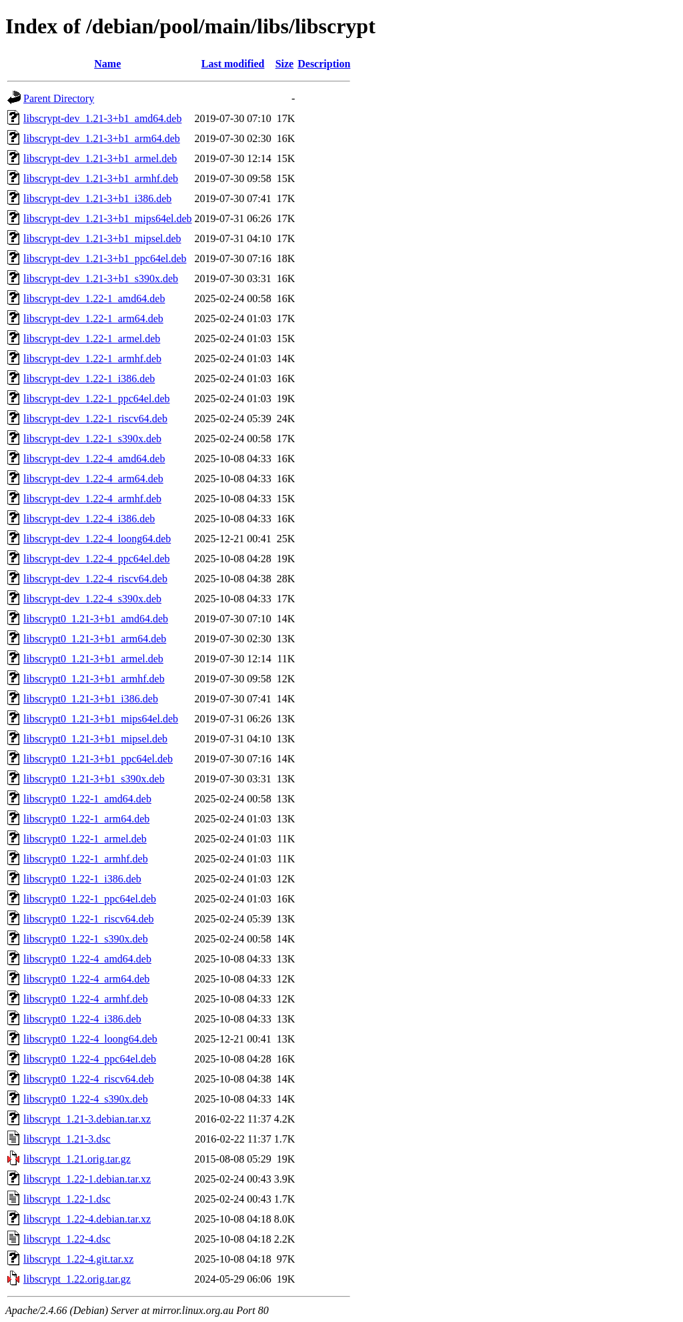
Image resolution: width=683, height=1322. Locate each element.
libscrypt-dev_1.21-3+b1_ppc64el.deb (105, 258)
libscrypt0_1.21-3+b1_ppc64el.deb (98, 758)
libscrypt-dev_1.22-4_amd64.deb (94, 458)
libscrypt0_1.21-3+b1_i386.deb (90, 698)
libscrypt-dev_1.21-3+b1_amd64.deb (102, 118)
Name (107, 63)
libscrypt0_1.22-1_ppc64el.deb (89, 898)
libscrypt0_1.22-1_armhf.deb (85, 858)
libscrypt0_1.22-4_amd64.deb (87, 958)
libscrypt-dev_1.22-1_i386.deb (89, 378)
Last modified (233, 63)
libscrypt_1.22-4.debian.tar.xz (87, 1219)
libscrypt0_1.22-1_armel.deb (85, 838)
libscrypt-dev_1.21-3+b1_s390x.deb (100, 278)
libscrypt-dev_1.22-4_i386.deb (89, 518)
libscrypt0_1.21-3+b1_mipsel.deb (95, 738)
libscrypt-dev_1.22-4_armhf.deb (92, 498)
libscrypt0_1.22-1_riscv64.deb (88, 918)
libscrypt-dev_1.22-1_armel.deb (91, 338)
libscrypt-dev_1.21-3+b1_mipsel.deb (102, 238)
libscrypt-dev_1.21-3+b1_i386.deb (97, 198)
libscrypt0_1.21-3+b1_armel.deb (93, 658)
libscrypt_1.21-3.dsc (67, 1139)
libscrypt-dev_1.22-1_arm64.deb (93, 318)
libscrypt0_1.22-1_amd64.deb (87, 798)
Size (284, 63)
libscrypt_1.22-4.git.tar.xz (78, 1259)
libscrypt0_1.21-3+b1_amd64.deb (95, 618)
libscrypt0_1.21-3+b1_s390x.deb (94, 778)
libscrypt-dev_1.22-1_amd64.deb (94, 298)
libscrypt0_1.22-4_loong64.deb (90, 1039)
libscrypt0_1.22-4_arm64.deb (86, 978)
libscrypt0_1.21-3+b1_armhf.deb (94, 678)
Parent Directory (58, 98)
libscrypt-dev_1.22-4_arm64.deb (93, 478)
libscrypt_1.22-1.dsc (67, 1199)
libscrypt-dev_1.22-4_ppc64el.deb (96, 558)
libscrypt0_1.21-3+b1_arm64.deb (94, 638)
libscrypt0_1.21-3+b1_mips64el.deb (100, 718)
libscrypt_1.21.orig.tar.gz (77, 1159)
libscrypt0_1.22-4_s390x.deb (85, 1099)
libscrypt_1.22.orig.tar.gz (77, 1279)
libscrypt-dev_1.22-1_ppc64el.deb (96, 398)
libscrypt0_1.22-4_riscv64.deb (88, 1079)
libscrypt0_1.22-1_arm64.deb (86, 818)
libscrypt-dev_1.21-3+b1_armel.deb (100, 158)
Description (323, 63)
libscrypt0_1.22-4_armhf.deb (85, 999)
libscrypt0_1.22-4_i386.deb (82, 1019)
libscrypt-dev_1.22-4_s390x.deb (92, 598)
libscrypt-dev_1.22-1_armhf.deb (92, 358)
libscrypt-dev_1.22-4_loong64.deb (97, 538)
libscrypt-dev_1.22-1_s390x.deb (92, 438)
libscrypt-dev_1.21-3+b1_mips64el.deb (107, 218)
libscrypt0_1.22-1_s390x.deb (85, 938)
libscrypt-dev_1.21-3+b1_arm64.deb (101, 138)
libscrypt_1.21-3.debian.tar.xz (87, 1119)
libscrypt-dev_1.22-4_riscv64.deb (95, 578)
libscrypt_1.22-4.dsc (67, 1239)
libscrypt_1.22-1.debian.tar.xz (87, 1179)
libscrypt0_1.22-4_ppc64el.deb (89, 1059)
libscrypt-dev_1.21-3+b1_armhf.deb (100, 178)
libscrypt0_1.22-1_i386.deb (82, 878)
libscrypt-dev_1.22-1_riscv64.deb (95, 418)
